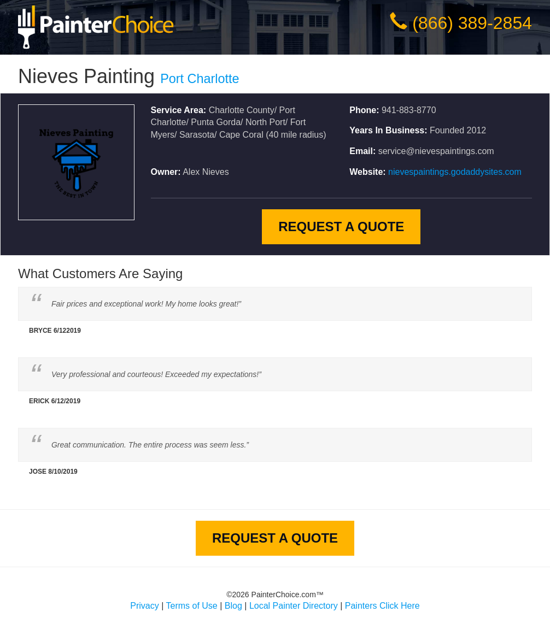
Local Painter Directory (293, 605)
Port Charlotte (199, 79)
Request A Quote (341, 226)
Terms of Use (192, 605)
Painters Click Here (382, 605)
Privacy (144, 605)
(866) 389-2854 (472, 23)
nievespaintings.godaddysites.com (455, 171)
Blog (233, 605)
